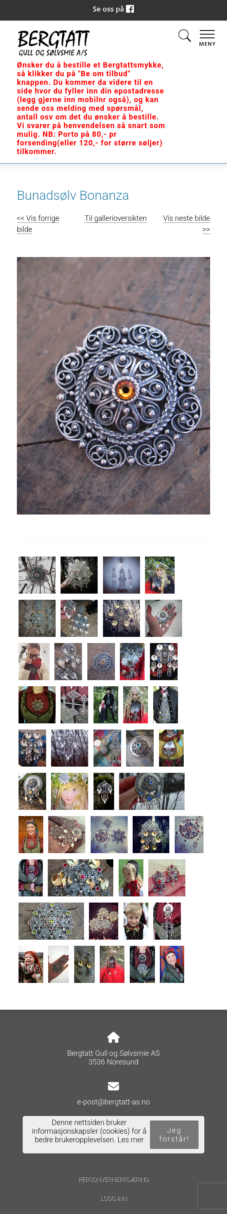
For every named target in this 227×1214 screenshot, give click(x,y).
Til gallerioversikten (115, 218)
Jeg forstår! (174, 1134)
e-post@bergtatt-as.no (113, 1101)
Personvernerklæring (113, 1179)
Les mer (130, 1139)
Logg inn (113, 1198)
